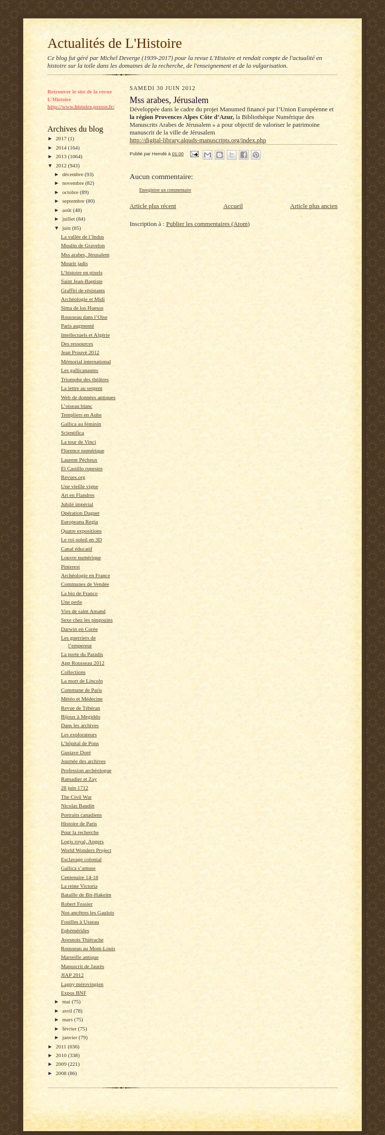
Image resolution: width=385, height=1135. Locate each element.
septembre (74, 201)
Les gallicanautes (79, 370)
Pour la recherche (80, 832)
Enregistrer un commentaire (165, 190)
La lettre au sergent (82, 388)
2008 (62, 1073)
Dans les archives (80, 725)
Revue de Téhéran (80, 708)
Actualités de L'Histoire (114, 43)
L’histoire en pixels (82, 272)
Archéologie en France (85, 575)
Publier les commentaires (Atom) (208, 223)
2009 (62, 1064)
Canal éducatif (76, 549)
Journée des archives (83, 761)
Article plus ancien (314, 205)
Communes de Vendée (85, 584)
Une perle (71, 602)
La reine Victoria (79, 886)
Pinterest (70, 566)
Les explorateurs (79, 734)
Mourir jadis (74, 263)
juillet (69, 219)
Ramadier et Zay (79, 779)
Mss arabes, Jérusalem (85, 254)
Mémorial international (86, 361)
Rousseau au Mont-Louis (88, 948)
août (67, 210)
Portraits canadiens (81, 815)
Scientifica (72, 432)
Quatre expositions (81, 531)
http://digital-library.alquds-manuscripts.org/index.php (198, 140)
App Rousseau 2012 (82, 663)
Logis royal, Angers (82, 841)
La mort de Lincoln (82, 681)
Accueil (233, 205)
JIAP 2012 (72, 975)
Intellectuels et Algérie (85, 335)
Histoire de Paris (79, 823)
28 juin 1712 (74, 788)
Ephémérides (75, 930)
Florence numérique (82, 450)
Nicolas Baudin (77, 805)
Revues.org (73, 477)
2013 (62, 156)
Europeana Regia (79, 521)
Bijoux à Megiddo (80, 716)
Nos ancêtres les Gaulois (87, 912)
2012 (62, 165)
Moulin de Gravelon (83, 245)
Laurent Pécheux (79, 460)
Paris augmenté (77, 326)
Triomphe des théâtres (85, 379)
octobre (71, 192)
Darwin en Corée (79, 629)
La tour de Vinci (78, 442)
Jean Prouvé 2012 (80, 352)
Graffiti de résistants (83, 290)
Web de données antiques (88, 397)
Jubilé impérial (77, 504)
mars (68, 1019)
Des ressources (77, 343)
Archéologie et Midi (83, 299)
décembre (73, 174)
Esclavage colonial (81, 859)
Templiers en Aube (81, 415)
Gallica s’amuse (78, 868)
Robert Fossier (76, 904)
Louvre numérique (81, 557)
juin (67, 228)
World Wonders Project (86, 850)
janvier (70, 1037)
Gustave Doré (76, 752)
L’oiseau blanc (76, 406)
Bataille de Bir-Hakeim (86, 894)
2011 (62, 1046)
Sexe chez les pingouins (87, 620)
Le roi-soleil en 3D (81, 539)
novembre (73, 183)
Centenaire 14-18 (79, 877)
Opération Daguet (80, 513)
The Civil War (76, 797)
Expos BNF (73, 993)
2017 (62, 138)
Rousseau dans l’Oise (84, 317)
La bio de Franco (79, 593)
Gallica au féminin (81, 424)
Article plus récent (153, 205)
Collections (73, 672)
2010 (62, 1055)
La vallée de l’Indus (82, 236)
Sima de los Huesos (82, 308)
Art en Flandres (78, 495)
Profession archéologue (86, 770)
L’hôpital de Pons (80, 743)
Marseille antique (80, 957)
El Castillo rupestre (82, 468)
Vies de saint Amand (83, 611)
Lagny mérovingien (82, 984)
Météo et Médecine (82, 699)
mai (67, 1001)
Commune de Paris (81, 690)
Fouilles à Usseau (80, 922)
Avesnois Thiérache (82, 939)
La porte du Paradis (82, 654)
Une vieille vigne (79, 486)
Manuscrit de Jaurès (82, 966)
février (70, 1028)
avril (68, 1011)
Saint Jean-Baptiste (82, 281)
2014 (62, 147)
